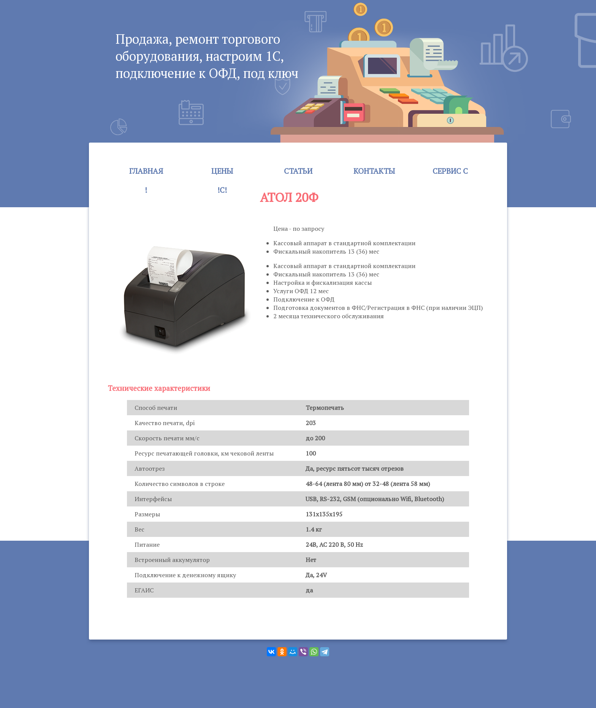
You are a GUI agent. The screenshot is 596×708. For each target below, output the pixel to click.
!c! (222, 190)
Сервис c (450, 171)
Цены (222, 171)
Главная (146, 171)
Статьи (298, 171)
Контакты (374, 171)
